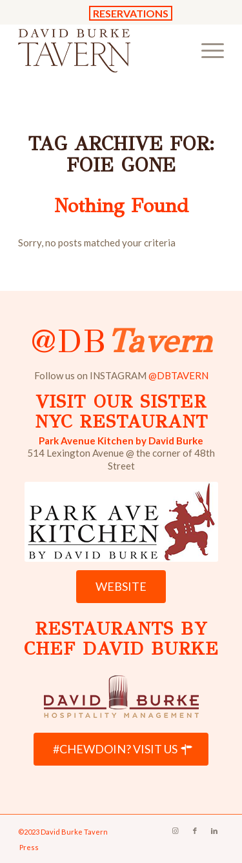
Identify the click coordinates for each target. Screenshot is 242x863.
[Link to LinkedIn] (214, 830)
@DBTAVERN (178, 375)
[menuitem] (206, 49)
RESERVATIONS (130, 13)
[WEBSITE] (121, 586)
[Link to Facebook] (195, 830)
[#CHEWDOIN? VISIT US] (121, 749)
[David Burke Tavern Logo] (100, 49)
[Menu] (206, 49)
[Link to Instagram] (175, 830)
